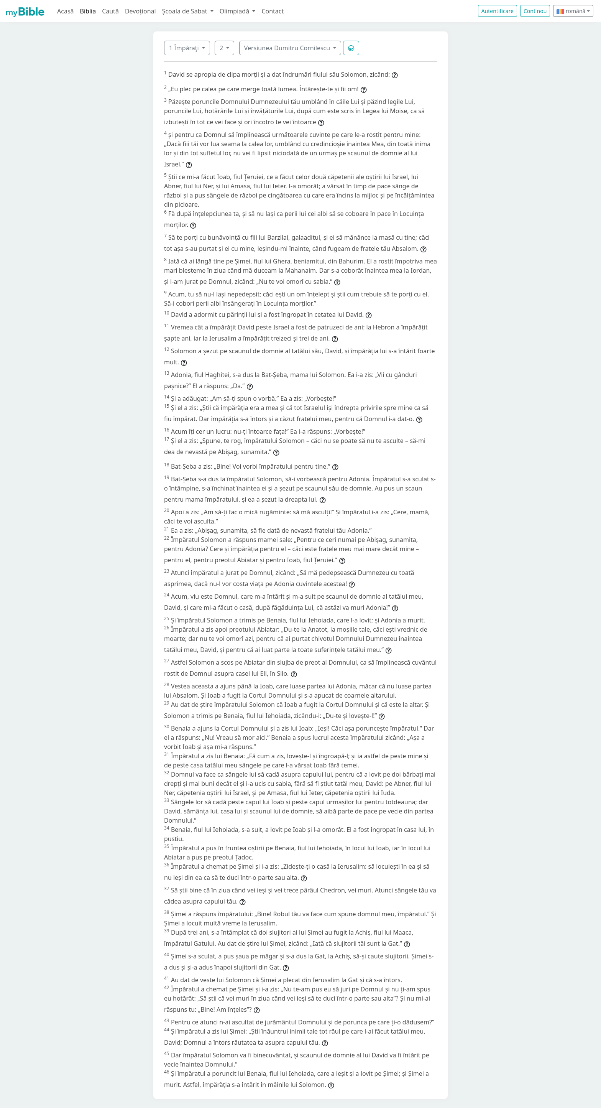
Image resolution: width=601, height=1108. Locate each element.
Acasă (65, 11)
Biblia (88, 11)
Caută (110, 11)
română (571, 11)
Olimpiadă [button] (235, 11)
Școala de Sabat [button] (185, 11)
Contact (272, 11)
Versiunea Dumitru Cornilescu (288, 48)
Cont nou (535, 11)
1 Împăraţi (184, 48)
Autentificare (497, 11)
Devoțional (140, 11)
